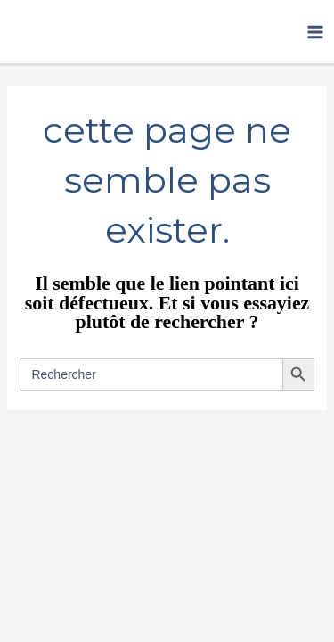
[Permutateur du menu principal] (315, 32)
